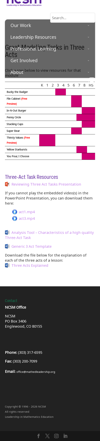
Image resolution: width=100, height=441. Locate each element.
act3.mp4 (27, 218)
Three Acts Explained (29, 265)
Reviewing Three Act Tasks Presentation (46, 184)
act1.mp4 (27, 211)
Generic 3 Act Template (31, 246)
